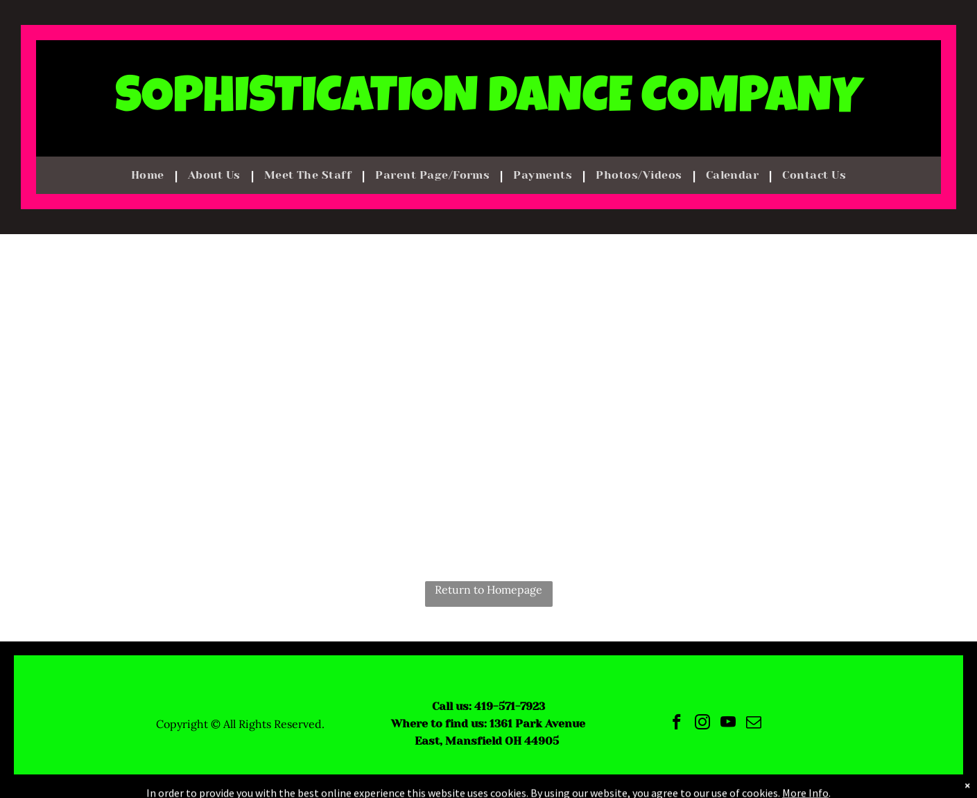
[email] (754, 724)
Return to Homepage (488, 589)
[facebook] (677, 724)
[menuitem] (149, 175)
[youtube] (728, 724)
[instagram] (702, 724)
